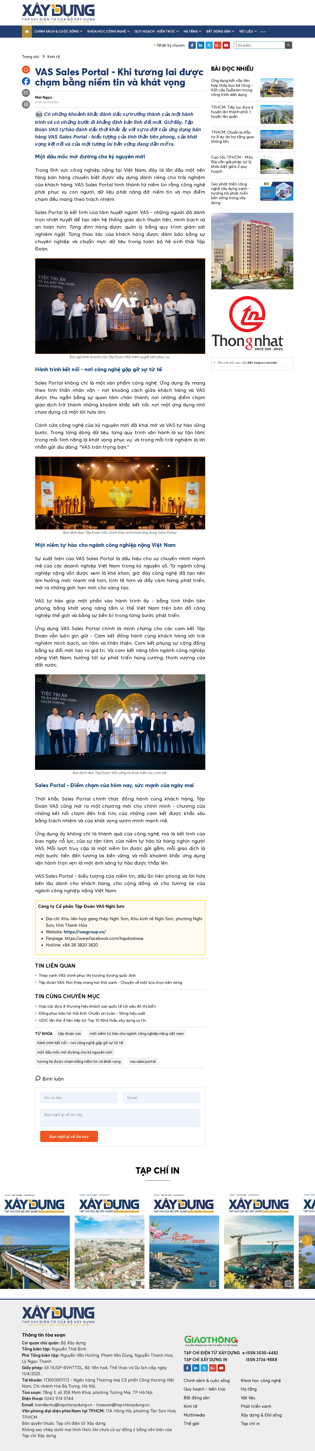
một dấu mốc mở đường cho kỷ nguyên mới (74, 1052)
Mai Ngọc (44, 97)
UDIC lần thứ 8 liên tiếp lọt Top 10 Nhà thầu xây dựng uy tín (92, 1020)
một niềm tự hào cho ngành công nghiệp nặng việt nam (137, 1033)
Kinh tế (190, 1406)
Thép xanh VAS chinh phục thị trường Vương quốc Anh (87, 975)
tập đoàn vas (69, 1033)
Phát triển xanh (256, 1406)
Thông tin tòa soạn (43, 1335)
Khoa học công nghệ (108, 31)
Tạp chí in (250, 1423)
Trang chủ (30, 56)
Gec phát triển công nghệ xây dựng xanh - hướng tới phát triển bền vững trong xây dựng (230, 193)
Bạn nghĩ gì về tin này (69, 1136)
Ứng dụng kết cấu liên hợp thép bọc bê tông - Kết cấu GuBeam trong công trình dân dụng (232, 87)
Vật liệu (248, 31)
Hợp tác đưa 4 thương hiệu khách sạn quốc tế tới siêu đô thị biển (97, 1006)
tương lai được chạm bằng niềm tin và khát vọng (79, 1061)
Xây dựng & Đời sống (261, 1414)
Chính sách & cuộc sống (58, 31)
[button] (263, 32)
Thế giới (191, 1423)
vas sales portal (143, 1061)
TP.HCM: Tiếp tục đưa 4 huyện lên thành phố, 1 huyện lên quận (232, 112)
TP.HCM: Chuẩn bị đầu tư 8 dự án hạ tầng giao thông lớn (232, 137)
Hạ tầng (193, 31)
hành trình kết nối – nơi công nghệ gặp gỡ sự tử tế (80, 1042)
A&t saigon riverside (262, 362)
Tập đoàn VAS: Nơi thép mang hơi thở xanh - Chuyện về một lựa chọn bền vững (110, 982)
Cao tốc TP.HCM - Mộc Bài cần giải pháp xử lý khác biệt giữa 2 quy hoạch (232, 164)
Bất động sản (220, 31)
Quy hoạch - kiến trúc (157, 31)
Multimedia (194, 1414)
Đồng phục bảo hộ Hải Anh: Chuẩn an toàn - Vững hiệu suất (92, 1013)
